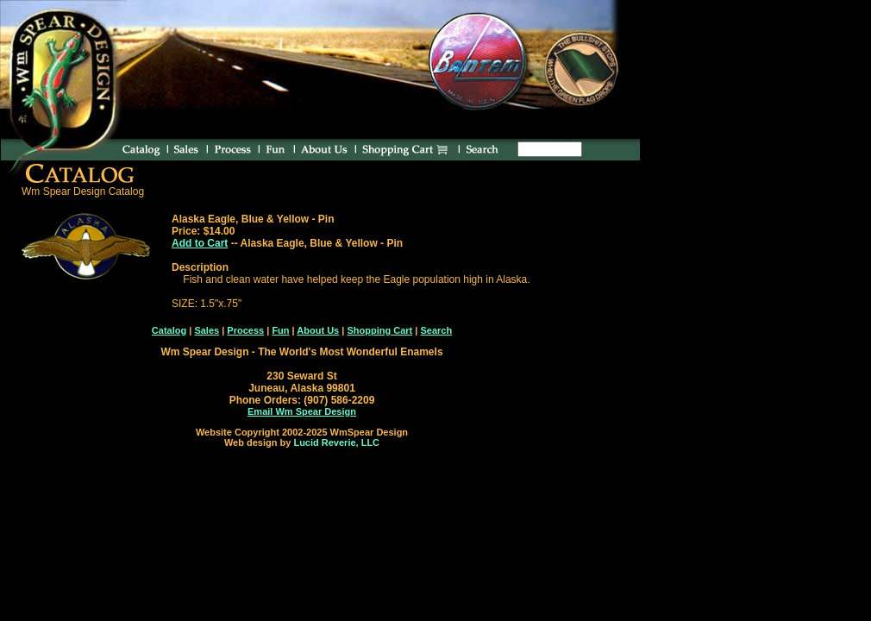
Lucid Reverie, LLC (336, 442)
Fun (280, 330)
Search (436, 330)
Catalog (169, 330)
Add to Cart (200, 243)
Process (245, 330)
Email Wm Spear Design (302, 411)
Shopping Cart (379, 330)
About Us (318, 330)
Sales (206, 330)
